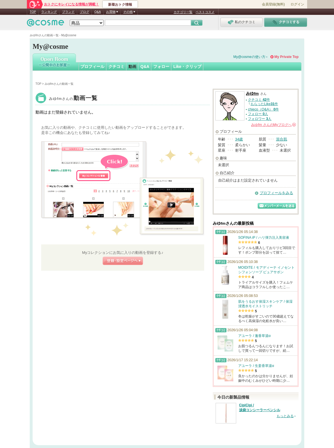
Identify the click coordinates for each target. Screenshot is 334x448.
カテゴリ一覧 (183, 12)
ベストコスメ (205, 12)
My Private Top (287, 57)
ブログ (84, 11)
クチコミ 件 (259, 100)
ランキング (49, 11)
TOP (33, 11)
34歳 (239, 139)
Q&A (97, 11)
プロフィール (92, 66)
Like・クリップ (187, 66)
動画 (132, 66)
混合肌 (281, 139)
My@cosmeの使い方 (249, 57)
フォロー (161, 66)
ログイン (297, 4)
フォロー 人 (258, 114)
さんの (273, 125)
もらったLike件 (264, 104)
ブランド (68, 11)
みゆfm (73, 99)
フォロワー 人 (259, 119)
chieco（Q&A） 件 (263, 109)
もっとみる (285, 416)
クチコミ (116, 66)
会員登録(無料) (273, 4)
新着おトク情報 (120, 5)
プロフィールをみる (276, 193)
